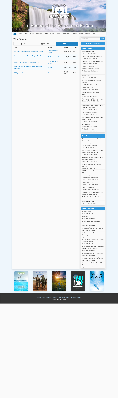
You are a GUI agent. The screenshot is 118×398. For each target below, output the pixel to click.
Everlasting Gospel (53, 57)
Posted (66, 47)
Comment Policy (56, 297)
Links (93, 33)
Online (46, 33)
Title (15, 47)
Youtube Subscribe (75, 297)
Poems (50, 67)
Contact (87, 33)
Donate (81, 33)
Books (32, 33)
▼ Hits (75, 47)
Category (50, 47)
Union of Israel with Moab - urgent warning (26, 62)
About (26, 33)
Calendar (74, 33)
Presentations (66, 33)
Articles (58, 33)
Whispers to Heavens (20, 73)
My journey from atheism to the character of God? (28, 51)
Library (52, 33)
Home (20, 33)
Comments (65, 297)
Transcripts (38, 33)
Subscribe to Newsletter (93, 43)
